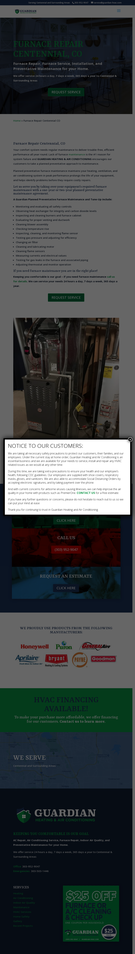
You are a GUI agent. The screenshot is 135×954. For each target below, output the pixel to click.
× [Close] (130, 439)
